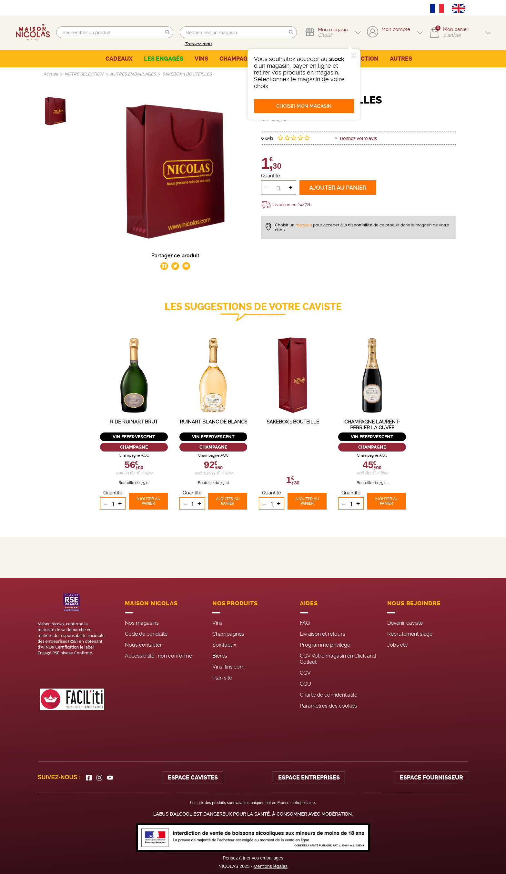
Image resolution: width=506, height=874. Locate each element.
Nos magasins (142, 623)
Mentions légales (271, 866)
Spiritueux (224, 645)
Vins (217, 623)
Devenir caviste (405, 623)
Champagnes (228, 634)
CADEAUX (119, 58)
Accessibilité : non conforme (158, 656)
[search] (114, 32)
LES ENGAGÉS (163, 58)
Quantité (270, 176)
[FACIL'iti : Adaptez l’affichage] (72, 699)
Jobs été (397, 645)
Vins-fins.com (228, 667)
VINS (201, 58)
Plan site (222, 678)
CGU (305, 684)
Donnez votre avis (358, 138)
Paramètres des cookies (328, 706)
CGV (305, 673)
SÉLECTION (363, 58)
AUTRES (401, 58)
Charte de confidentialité (328, 695)
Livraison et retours (322, 634)
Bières (219, 656)
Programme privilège (325, 645)
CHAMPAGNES (239, 58)
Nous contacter (143, 645)
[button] (167, 32)
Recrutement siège (409, 634)
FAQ (305, 623)
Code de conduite (146, 634)
